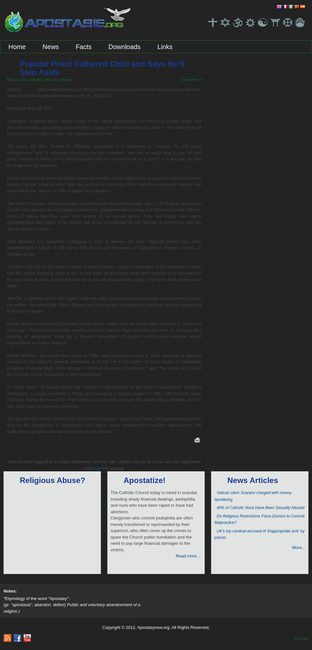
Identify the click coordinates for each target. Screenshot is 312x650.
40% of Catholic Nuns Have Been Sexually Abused (260, 507)
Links (165, 46)
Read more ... (188, 556)
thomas (66, 80)
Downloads (124, 46)
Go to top (301, 639)
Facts (83, 46)
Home (17, 46)
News (50, 46)
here (99, 468)
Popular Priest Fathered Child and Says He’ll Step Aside (102, 68)
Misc (49, 80)
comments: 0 (191, 80)
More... (298, 547)
